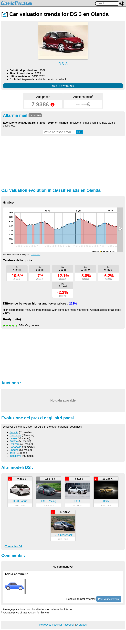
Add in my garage (63, 85)
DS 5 (106, 501)
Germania (15, 435)
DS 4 (77, 501)
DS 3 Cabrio (20, 501)
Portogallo (15, 447)
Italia (12, 453)
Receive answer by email (79, 599)
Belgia (13, 438)
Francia (14, 432)
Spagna (14, 450)
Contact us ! (35, 255)
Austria (14, 441)
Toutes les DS (13, 546)
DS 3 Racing (48, 501)
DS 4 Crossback (63, 535)
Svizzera (15, 444)
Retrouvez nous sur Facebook (56, 624)
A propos (81, 624)
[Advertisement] (63, 162)
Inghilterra (15, 455)
